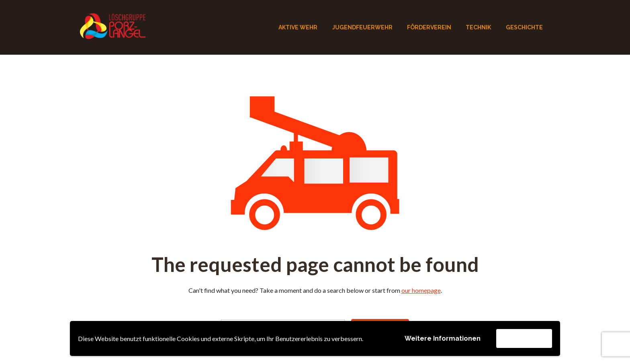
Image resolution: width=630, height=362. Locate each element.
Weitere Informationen (443, 338)
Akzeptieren (524, 338)
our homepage (421, 290)
